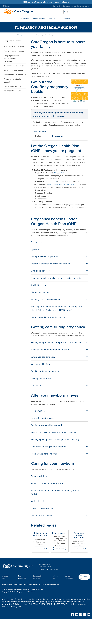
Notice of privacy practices (50, 584)
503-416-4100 (43, 569)
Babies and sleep (39, 476)
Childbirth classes (39, 285)
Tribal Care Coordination (13, 70)
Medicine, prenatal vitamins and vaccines (50, 263)
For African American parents (45, 371)
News (79, 6)
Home (6, 35)
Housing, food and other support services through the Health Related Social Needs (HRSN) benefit (56, 308)
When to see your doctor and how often (50, 349)
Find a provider (39, 18)
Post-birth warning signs (42, 418)
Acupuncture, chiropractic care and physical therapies (56, 278)
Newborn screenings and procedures (48, 446)
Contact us (85, 6)
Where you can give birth (43, 357)
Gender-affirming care (12, 86)
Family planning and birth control (46, 425)
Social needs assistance (13, 75)
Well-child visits (38, 501)
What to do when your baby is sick (47, 483)
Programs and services (26, 35)
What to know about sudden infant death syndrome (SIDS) (55, 492)
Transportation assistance (14, 47)
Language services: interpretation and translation (11, 58)
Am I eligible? (24, 18)
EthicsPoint (36, 589)
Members (53, 18)
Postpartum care (39, 411)
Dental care (36, 242)
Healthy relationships (41, 378)
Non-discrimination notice (32, 584)
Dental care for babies (41, 515)
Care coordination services (14, 51)
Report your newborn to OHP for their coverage (53, 432)
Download (56, 136)
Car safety (36, 385)
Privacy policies (7, 584)
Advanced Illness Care (13, 91)
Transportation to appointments (46, 256)
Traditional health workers (14, 66)
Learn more (40, 548)
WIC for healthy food (40, 364)
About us (66, 18)
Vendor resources (69, 577)
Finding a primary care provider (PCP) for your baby (55, 439)
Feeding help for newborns (44, 454)
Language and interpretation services (48, 317)
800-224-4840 (54, 569)
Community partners (69, 6)
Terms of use (18, 584)
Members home (5, 577)
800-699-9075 (59, 173)
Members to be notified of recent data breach (51, 2)
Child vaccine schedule (42, 508)
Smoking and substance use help (46, 299)
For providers (57, 6)
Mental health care (40, 292)
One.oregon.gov (50, 181)
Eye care (35, 249)
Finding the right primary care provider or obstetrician (56, 342)
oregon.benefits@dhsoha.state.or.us (62, 184)
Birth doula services (40, 271)
